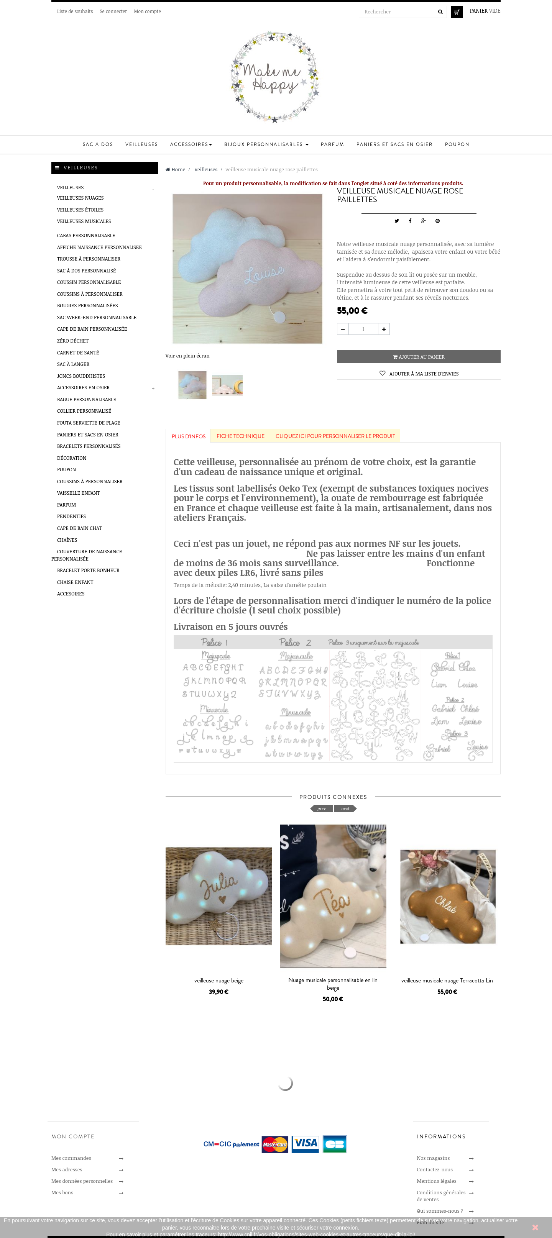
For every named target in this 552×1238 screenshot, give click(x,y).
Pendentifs (71, 516)
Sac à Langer (73, 364)
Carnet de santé (78, 352)
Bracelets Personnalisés (89, 446)
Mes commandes (71, 1157)
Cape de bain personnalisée (92, 328)
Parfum (66, 504)
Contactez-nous (435, 1169)
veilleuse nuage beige (218, 980)
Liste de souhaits (75, 11)
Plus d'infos (188, 437)
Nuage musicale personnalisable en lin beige (333, 984)
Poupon (66, 469)
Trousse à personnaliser (88, 258)
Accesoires (71, 593)
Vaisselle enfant (78, 492)
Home (175, 169)
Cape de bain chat (79, 528)
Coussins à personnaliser (90, 293)
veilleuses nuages (80, 197)
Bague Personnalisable (86, 399)
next (345, 808)
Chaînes (67, 539)
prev (321, 808)
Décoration (72, 457)
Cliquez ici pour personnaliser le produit (335, 436)
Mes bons (62, 1192)
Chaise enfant (75, 582)
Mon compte (147, 11)
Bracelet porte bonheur (88, 570)
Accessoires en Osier (83, 387)
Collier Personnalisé (84, 410)
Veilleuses (70, 187)
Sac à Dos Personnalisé (86, 270)
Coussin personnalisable (89, 282)
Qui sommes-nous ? (440, 1210)
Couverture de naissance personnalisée (86, 555)
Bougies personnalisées (87, 305)
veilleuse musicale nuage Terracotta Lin (447, 980)
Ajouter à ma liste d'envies (423, 373)
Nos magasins (433, 1157)
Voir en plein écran (188, 355)
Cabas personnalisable (86, 235)
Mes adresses (66, 1169)
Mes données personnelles (82, 1180)
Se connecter (113, 11)
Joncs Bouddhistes (81, 375)
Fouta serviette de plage (88, 422)
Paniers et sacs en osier (87, 434)
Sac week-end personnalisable (96, 317)
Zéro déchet (73, 340)
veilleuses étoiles (80, 209)
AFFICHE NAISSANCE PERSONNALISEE (99, 247)
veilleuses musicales (84, 221)
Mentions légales (437, 1180)
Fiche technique (240, 436)
